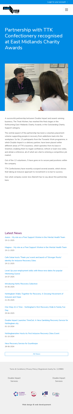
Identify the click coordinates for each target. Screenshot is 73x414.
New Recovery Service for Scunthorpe (21, 343)
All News (36, 354)
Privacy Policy (32, 369)
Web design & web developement (36, 404)
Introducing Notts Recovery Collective (21, 283)
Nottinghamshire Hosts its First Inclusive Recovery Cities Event (32, 333)
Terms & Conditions (18, 369)
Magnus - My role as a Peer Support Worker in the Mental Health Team (36, 247)
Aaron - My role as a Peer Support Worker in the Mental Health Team (35, 237)
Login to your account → (57, 2)
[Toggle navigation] (66, 9)
